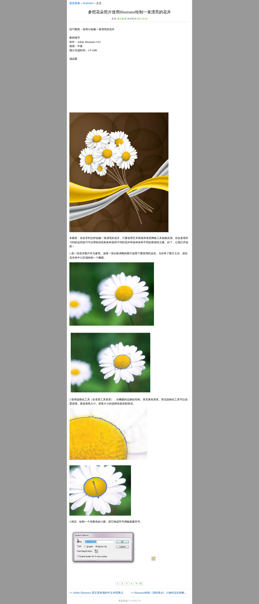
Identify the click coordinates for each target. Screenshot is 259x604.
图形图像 (74, 3)
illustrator (88, 3)
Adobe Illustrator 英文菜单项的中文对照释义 (98, 592)
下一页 (138, 583)
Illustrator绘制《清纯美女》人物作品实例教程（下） (164, 592)
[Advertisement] (129, 87)
